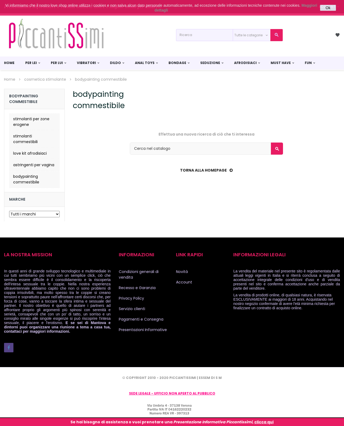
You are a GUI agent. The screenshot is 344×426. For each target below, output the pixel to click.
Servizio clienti (132, 308)
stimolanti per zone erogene (31, 121)
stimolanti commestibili (25, 138)
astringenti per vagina (33, 165)
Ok (328, 8)
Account (184, 282)
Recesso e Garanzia (137, 287)
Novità (182, 271)
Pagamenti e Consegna (141, 319)
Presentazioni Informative (143, 329)
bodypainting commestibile (26, 179)
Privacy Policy (131, 298)
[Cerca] (206, 149)
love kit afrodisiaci (30, 153)
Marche (17, 199)
